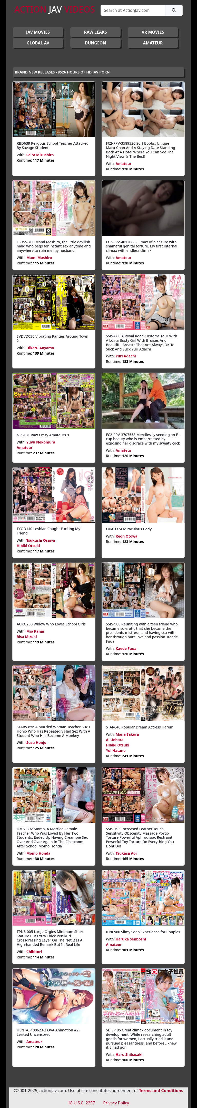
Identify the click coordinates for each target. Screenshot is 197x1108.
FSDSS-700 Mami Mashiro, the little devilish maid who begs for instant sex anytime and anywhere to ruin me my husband (54, 246)
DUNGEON (95, 43)
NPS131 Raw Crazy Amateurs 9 (43, 434)
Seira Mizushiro (40, 154)
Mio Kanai (35, 631)
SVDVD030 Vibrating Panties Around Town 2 (52, 338)
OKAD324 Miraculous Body (129, 529)
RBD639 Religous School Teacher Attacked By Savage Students (52, 145)
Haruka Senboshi (131, 939)
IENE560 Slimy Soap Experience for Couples (143, 931)
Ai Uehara (114, 739)
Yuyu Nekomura (40, 442)
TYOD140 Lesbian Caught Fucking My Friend (48, 530)
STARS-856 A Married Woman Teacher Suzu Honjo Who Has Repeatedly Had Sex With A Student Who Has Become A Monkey (53, 731)
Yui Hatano (116, 750)
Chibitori (34, 951)
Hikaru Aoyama (40, 347)
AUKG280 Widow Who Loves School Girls (51, 624)
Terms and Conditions (161, 1090)
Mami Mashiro (39, 257)
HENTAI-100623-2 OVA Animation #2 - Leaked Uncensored (49, 1032)
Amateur (124, 163)
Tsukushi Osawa (40, 540)
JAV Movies (38, 32)
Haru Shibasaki (129, 1054)
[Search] (133, 10)
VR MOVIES (153, 32)
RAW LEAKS (95, 32)
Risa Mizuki (27, 636)
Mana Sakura (127, 734)
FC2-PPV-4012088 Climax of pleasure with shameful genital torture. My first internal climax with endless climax (141, 246)
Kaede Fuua (126, 648)
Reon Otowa (126, 536)
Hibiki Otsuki (28, 545)
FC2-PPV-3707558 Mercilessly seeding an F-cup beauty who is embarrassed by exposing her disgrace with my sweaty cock (143, 439)
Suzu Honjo (36, 742)
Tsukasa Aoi (126, 853)
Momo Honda (38, 853)
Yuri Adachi (126, 356)
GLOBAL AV (38, 43)
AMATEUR (153, 43)
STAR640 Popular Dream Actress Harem (139, 727)
